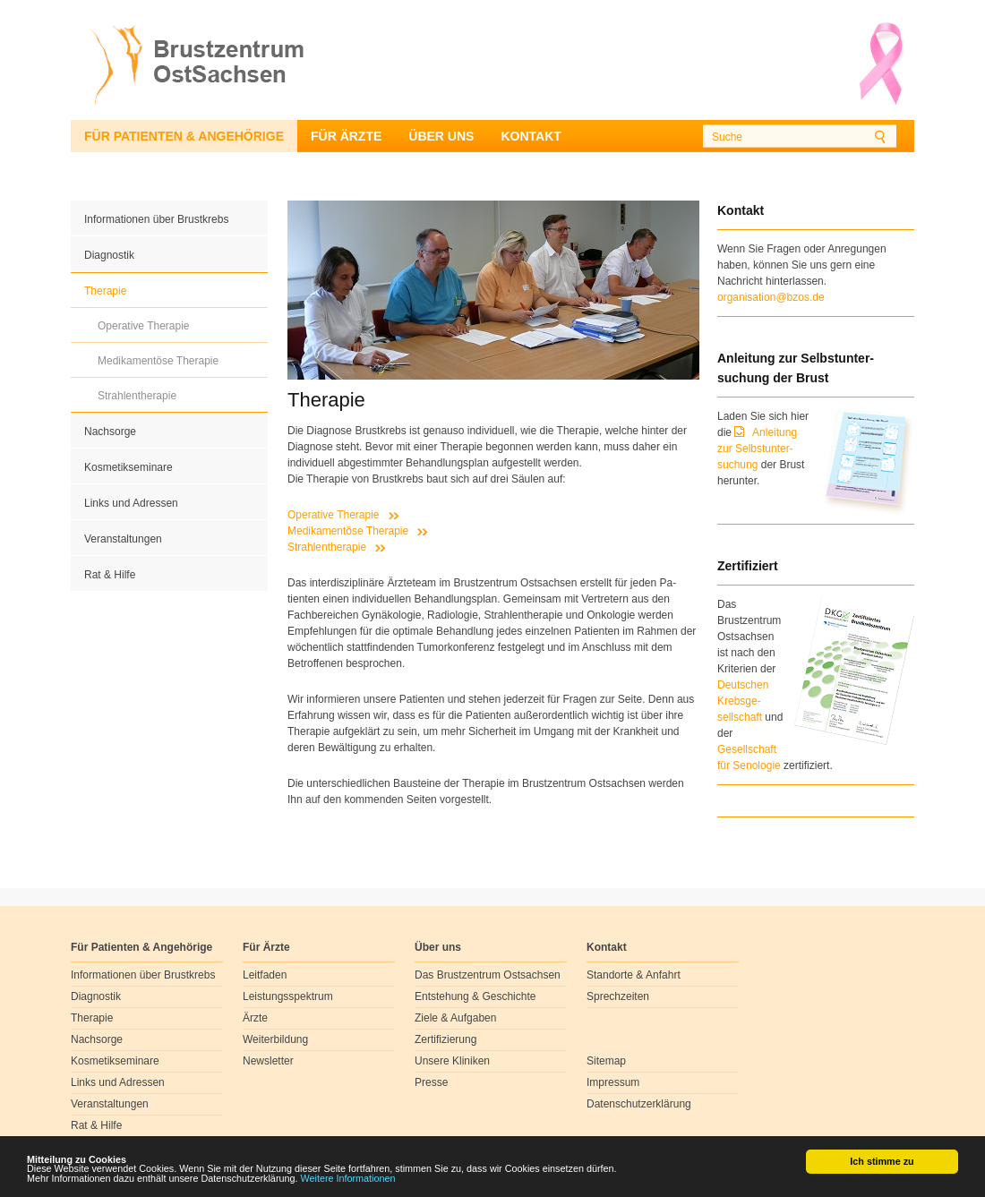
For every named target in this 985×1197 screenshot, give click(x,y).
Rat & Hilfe (109, 575)
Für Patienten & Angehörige (184, 136)
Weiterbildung (275, 1039)
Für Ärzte (346, 136)
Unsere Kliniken (452, 1061)
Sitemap (606, 1061)
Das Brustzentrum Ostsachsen (488, 975)
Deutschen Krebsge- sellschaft (742, 701)
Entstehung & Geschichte (475, 996)
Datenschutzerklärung (639, 1104)
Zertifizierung (445, 1039)
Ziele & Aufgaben (455, 1018)
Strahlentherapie (137, 395)
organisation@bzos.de (771, 297)
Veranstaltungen (123, 539)
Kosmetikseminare (128, 467)
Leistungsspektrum (288, 996)
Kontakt (531, 136)
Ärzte (255, 1018)
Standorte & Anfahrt (634, 975)
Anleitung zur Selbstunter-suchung (757, 448)
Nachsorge (110, 431)
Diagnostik (109, 255)
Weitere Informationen (348, 1179)
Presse (431, 1082)
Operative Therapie (144, 326)
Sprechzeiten (618, 996)
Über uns (441, 136)
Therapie (105, 291)
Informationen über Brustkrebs (156, 219)
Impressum (613, 1082)
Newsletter (268, 1061)
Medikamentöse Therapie (158, 361)
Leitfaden (265, 975)
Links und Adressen (131, 503)
